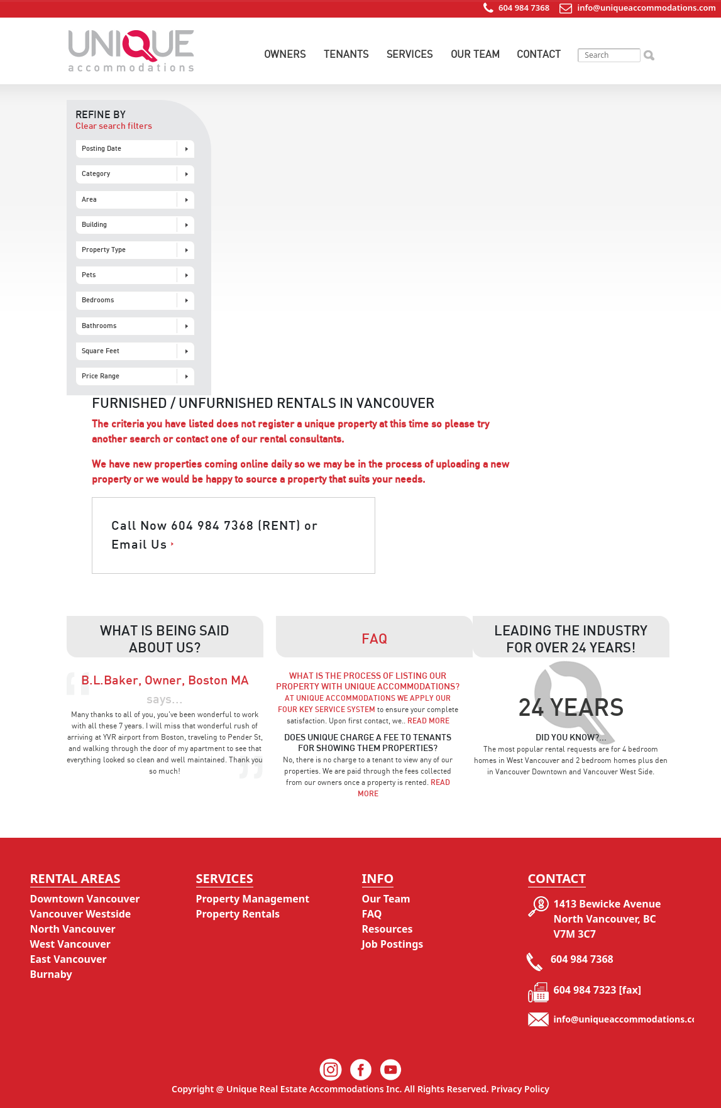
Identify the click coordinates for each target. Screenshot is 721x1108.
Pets (89, 275)
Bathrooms (99, 325)
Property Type (104, 249)
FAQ (372, 914)
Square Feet (100, 351)
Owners (284, 54)
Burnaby (51, 974)
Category (96, 173)
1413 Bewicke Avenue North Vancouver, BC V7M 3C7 (607, 919)
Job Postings (393, 944)
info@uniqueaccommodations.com (647, 7)
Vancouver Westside (80, 914)
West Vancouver (70, 944)
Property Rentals (238, 914)
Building (94, 224)
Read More (428, 721)
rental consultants (300, 439)
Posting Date (101, 148)
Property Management (253, 899)
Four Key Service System (326, 709)
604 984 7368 (523, 7)
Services (409, 54)
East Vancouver (68, 959)
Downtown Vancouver (85, 899)
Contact (539, 54)
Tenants (346, 54)
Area (89, 199)
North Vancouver (73, 929)
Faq (374, 639)
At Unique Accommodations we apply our (368, 698)
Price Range (100, 376)
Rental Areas (75, 878)
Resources (387, 929)
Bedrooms (98, 300)
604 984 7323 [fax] (598, 990)
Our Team (475, 54)
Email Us (139, 545)
